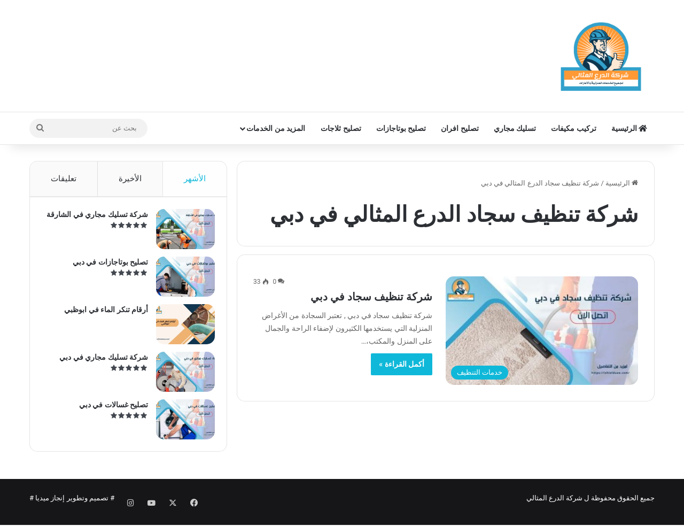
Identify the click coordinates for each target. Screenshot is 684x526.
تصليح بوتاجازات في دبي (106, 266)
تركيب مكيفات (573, 128)
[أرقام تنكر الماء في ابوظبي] (181, 328)
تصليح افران (459, 128)
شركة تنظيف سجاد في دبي (371, 296)
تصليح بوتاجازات (401, 128)
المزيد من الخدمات (275, 128)
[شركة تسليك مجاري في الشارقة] (181, 233)
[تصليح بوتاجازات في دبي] (181, 281)
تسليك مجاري (515, 128)
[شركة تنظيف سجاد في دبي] (542, 330)
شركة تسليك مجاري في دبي (99, 361)
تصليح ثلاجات (341, 128)
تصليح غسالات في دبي (109, 409)
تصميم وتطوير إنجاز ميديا (71, 506)
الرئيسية (629, 128)
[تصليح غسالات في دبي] (181, 424)
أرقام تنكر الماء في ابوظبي (102, 314)
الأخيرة (130, 178)
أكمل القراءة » (401, 364)
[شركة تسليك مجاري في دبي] (181, 376)
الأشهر (195, 178)
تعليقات (63, 178)
